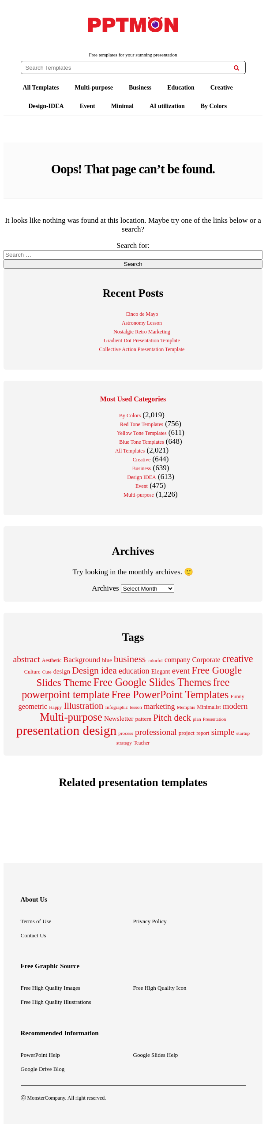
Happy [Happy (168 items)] (55, 707)
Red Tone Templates (141, 424)
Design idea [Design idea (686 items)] (94, 670)
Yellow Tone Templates (142, 433)
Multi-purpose (94, 87)
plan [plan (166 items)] (197, 719)
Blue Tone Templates (141, 442)
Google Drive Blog (43, 1069)
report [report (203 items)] (202, 733)
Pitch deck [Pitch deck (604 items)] (172, 718)
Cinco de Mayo (142, 314)
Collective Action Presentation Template (142, 349)
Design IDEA (141, 477)
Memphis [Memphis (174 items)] (186, 707)
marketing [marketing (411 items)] (159, 706)
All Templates (41, 87)
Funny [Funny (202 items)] (237, 696)
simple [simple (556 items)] (223, 732)
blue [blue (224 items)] (107, 660)
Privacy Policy (150, 921)
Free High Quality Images (50, 988)
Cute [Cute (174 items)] (47, 671)
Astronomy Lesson (142, 323)
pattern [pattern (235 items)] (143, 718)
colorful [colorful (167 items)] (155, 660)
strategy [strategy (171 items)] (124, 742)
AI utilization (167, 106)
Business (140, 87)
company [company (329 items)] (177, 659)
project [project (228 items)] (187, 733)
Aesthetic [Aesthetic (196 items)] (52, 660)
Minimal (122, 106)
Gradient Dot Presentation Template (142, 340)
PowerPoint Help (40, 1055)
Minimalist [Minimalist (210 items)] (209, 707)
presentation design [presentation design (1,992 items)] (66, 730)
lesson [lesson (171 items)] (136, 707)
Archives (105, 588)
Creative (221, 87)
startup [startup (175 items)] (243, 733)
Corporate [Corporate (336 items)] (206, 659)
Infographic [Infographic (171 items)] (116, 707)
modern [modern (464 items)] (235, 706)
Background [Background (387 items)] (82, 659)
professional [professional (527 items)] (155, 732)
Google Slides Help (155, 1055)
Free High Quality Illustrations (56, 1002)
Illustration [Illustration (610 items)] (83, 706)
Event (87, 106)
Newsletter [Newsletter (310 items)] (118, 718)
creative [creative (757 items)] (237, 658)
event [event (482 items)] (181, 670)
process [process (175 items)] (125, 733)
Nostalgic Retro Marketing (141, 332)
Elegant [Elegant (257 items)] (160, 671)
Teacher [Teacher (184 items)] (142, 742)
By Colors (214, 106)
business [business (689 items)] (130, 659)
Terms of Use (36, 921)
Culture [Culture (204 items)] (32, 672)
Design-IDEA (46, 106)
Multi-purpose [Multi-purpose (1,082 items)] (71, 717)
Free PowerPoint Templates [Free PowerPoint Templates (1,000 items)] (170, 694)
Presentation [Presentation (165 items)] (214, 719)
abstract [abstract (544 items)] (26, 659)
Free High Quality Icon (160, 988)
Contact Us (33, 935)
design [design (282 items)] (61, 671)
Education (180, 87)
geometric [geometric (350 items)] (33, 706)
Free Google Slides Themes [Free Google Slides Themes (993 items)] (152, 682)
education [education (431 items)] (134, 670)
